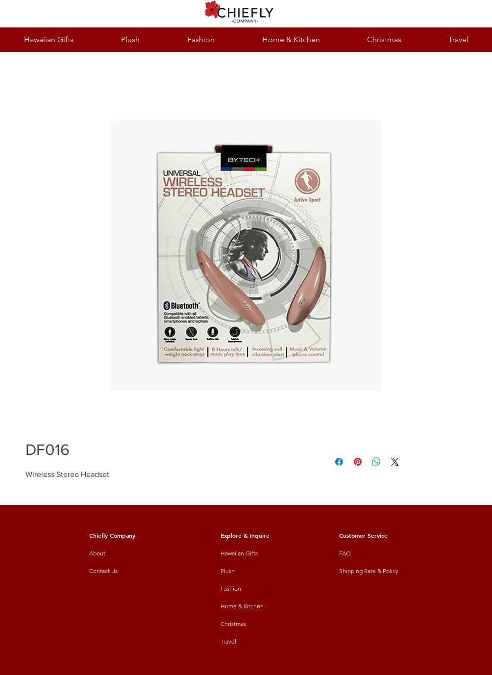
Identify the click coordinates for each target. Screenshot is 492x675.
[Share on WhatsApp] (376, 462)
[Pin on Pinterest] (358, 462)
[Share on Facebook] (339, 462)
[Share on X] (395, 462)
